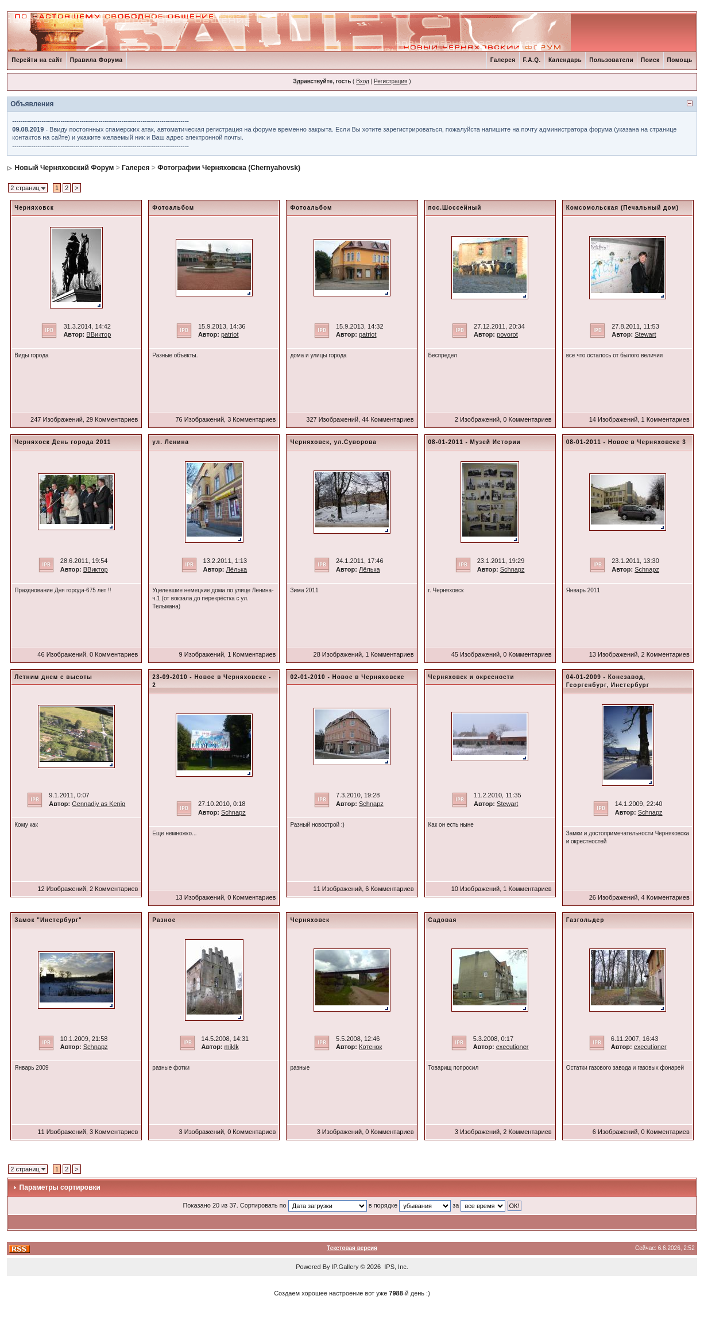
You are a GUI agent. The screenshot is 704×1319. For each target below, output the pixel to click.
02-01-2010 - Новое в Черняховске (347, 677)
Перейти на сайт (37, 60)
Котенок (370, 1046)
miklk (232, 1046)
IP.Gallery (345, 1266)
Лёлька (236, 569)
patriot (230, 334)
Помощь (680, 60)
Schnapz (512, 569)
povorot (507, 334)
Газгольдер (585, 920)
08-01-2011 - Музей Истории (474, 442)
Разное (164, 920)
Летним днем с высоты (53, 677)
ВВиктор (98, 334)
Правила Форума (96, 60)
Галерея (503, 60)
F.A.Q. (532, 60)
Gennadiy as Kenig (98, 803)
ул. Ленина (170, 442)
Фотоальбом (173, 208)
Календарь (565, 60)
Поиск (650, 60)
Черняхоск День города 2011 (62, 442)
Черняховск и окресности (471, 677)
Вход (362, 81)
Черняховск (33, 208)
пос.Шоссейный (455, 208)
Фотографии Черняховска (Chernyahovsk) (228, 168)
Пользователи (611, 60)
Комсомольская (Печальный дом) (622, 208)
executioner (512, 1046)
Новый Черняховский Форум (64, 168)
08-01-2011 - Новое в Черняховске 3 (626, 442)
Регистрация (390, 81)
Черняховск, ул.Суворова (333, 442)
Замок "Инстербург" (48, 920)
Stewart (645, 334)
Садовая (442, 920)
